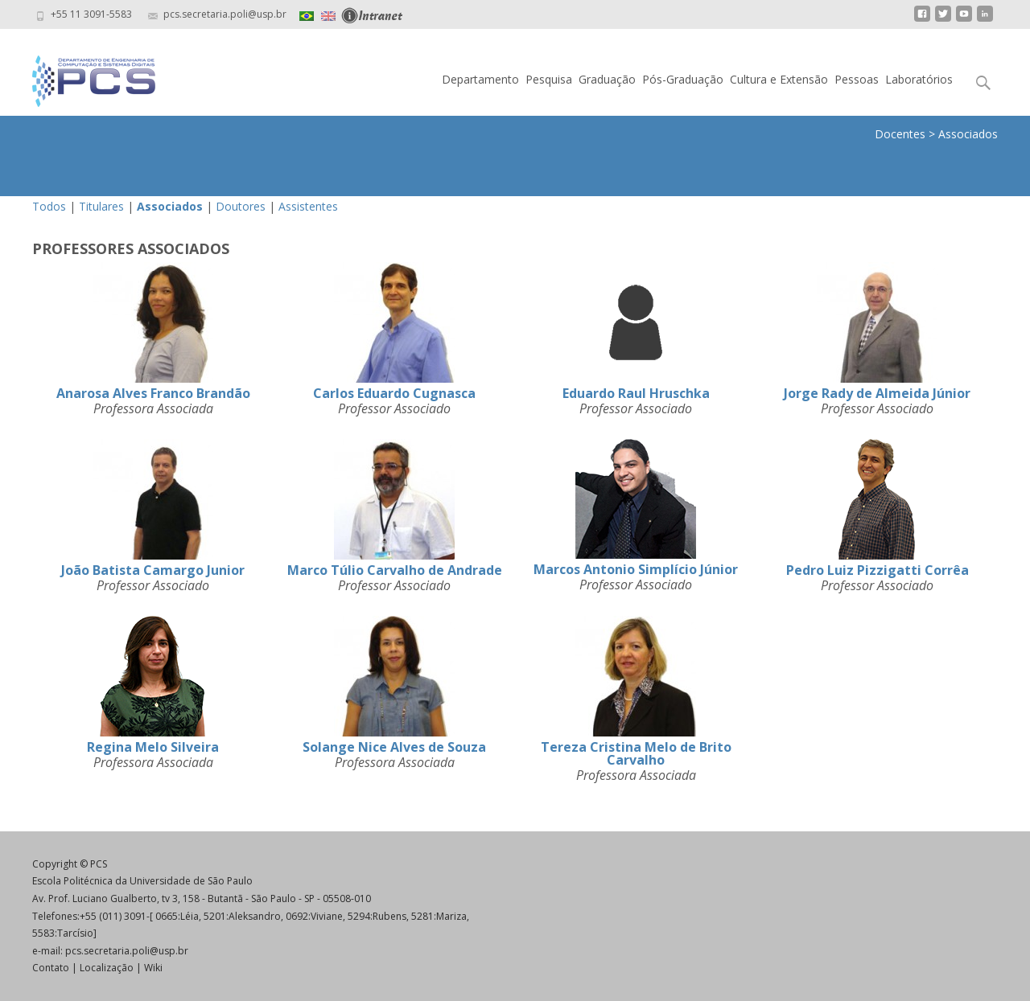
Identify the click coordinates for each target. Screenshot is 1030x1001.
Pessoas (856, 79)
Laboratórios (919, 79)
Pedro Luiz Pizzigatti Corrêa (877, 570)
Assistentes (308, 206)
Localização (107, 967)
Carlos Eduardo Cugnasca (394, 393)
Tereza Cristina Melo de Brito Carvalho (636, 753)
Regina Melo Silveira (153, 746)
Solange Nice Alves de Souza (394, 746)
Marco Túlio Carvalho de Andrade (394, 570)
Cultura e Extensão (779, 79)
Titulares (101, 206)
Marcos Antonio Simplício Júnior (636, 569)
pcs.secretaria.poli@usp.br (126, 951)
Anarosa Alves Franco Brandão (153, 393)
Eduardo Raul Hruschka (636, 393)
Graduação (607, 79)
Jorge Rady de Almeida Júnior (877, 393)
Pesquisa (548, 79)
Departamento (480, 79)
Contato (50, 967)
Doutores (241, 206)
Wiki (153, 967)
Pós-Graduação (682, 79)
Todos (49, 206)
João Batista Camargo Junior (153, 570)
